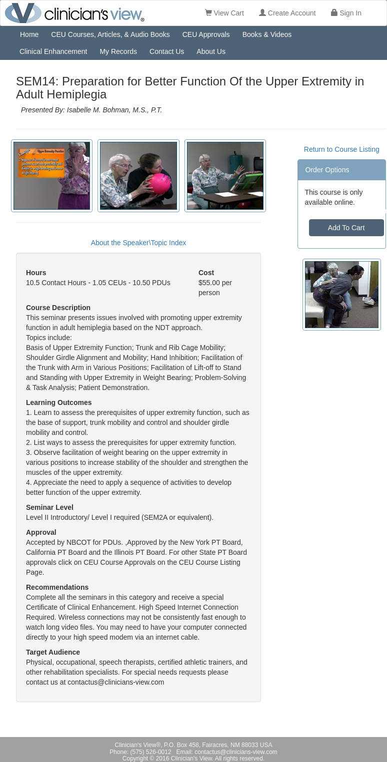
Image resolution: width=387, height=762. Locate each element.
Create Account (287, 13)
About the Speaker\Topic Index (138, 243)
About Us (211, 51)
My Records (118, 51)
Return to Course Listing (342, 149)
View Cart (224, 13)
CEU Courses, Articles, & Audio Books (110, 34)
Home (29, 34)
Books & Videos (267, 34)
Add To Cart (346, 228)
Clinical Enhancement (53, 51)
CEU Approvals (206, 34)
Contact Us (167, 51)
